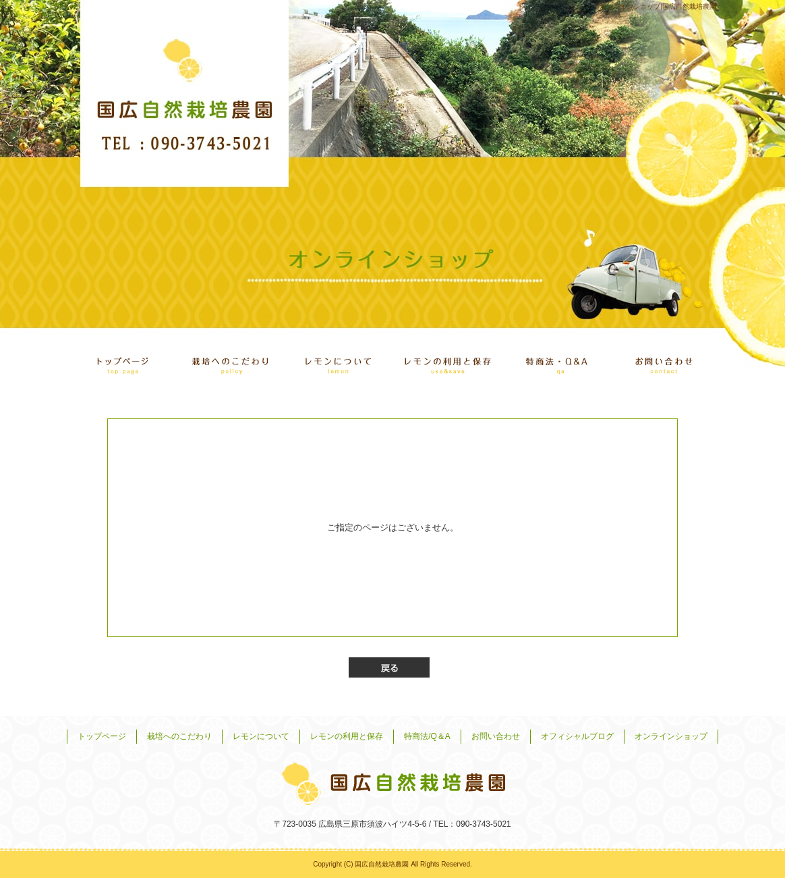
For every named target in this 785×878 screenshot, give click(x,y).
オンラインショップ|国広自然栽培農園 (658, 6)
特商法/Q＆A (554, 361)
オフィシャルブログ (577, 736)
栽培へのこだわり (231, 361)
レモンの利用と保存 (446, 361)
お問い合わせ (662, 361)
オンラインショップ (671, 736)
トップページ (123, 361)
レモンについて (338, 361)
